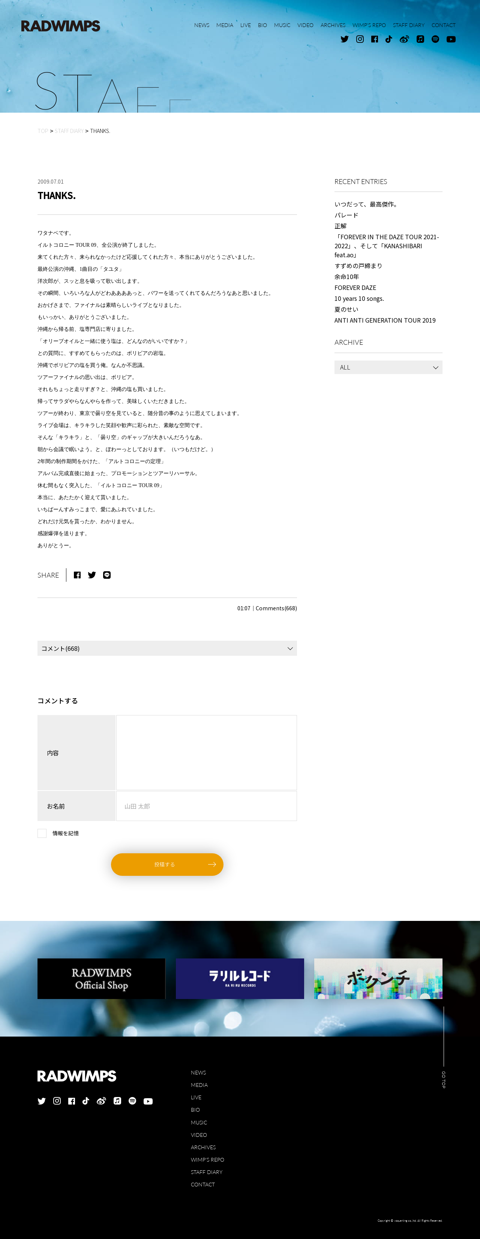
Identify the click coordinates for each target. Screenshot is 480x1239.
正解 (340, 225)
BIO (195, 1110)
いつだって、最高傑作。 (367, 203)
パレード (346, 214)
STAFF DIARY (206, 1172)
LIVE (196, 1097)
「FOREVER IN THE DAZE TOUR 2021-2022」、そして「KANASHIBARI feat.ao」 (386, 245)
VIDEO (199, 1135)
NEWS (198, 1072)
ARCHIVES (203, 1147)
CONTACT (203, 1184)
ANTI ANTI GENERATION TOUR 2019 (385, 319)
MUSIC (199, 1122)
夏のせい (346, 309)
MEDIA (199, 1085)
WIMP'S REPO (207, 1160)
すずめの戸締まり (358, 265)
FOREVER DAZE (355, 287)
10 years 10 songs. (359, 298)
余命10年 (346, 276)
